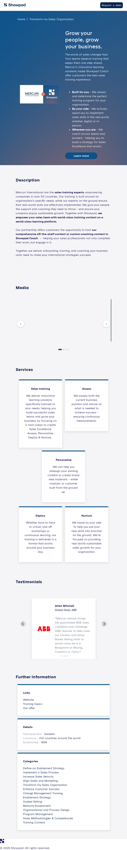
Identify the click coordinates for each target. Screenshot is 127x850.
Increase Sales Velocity (38, 776)
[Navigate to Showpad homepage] (15, 5)
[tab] (60, 349)
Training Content (34, 822)
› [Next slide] (106, 324)
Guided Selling (32, 801)
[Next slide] (104, 624)
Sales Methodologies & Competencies (48, 818)
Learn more (81, 155)
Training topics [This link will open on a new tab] (32, 704)
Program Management (38, 814)
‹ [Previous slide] (20, 324)
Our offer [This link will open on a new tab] (29, 708)
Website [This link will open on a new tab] (28, 699)
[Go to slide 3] (65, 656)
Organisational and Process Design (46, 810)
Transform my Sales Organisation (45, 785)
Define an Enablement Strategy (43, 768)
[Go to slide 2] (62, 656)
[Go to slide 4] (67, 656)
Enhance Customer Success (41, 789)
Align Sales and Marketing (40, 780)
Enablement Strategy (37, 797)
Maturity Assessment (37, 805)
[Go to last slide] (23, 624)
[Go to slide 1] (60, 656)
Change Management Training (43, 793)
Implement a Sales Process (41, 772)
